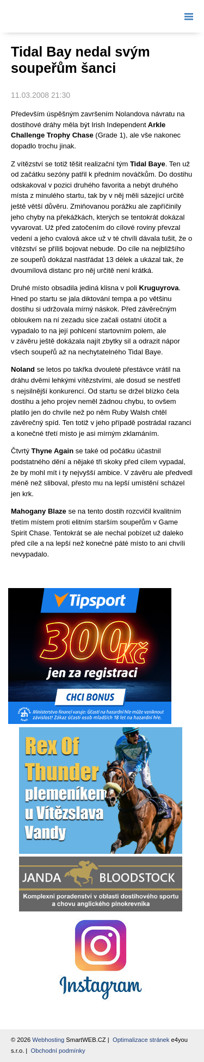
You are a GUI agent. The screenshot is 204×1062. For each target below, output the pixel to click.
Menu (186, 16)
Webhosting (48, 1039)
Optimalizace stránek (141, 1039)
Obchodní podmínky (57, 1050)
